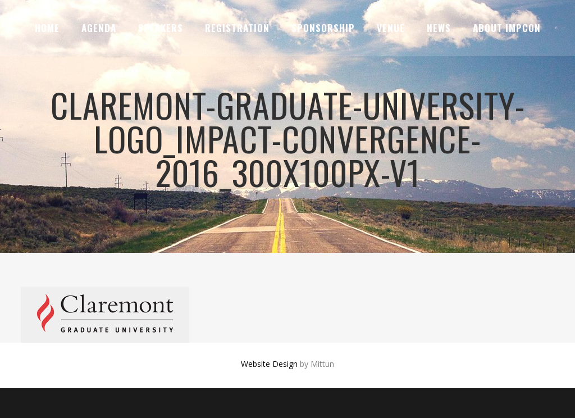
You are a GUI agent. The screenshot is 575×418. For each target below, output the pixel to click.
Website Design (269, 363)
